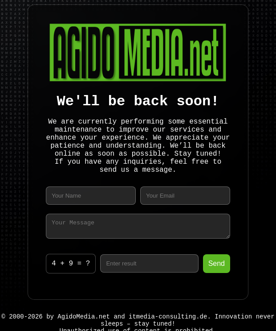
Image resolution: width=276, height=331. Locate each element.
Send (216, 265)
